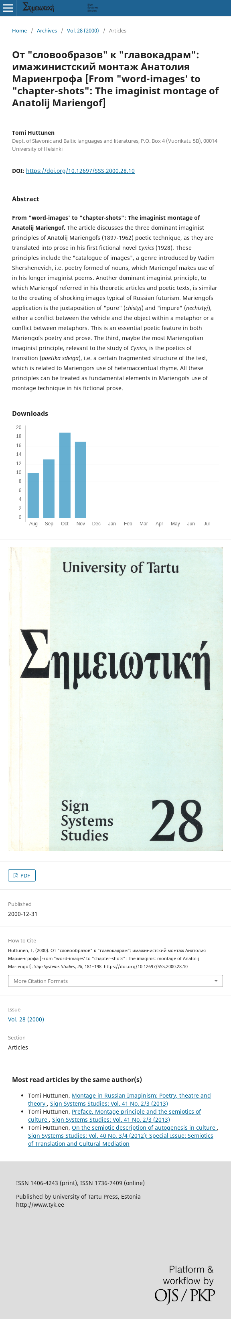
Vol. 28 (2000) (83, 30)
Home (19, 30)
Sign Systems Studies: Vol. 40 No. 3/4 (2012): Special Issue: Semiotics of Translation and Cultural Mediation (120, 1139)
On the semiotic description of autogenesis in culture (144, 1127)
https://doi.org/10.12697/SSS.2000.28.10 (80, 170)
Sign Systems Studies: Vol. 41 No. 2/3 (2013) (109, 1103)
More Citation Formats (41, 981)
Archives (47, 30)
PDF (24, 875)
